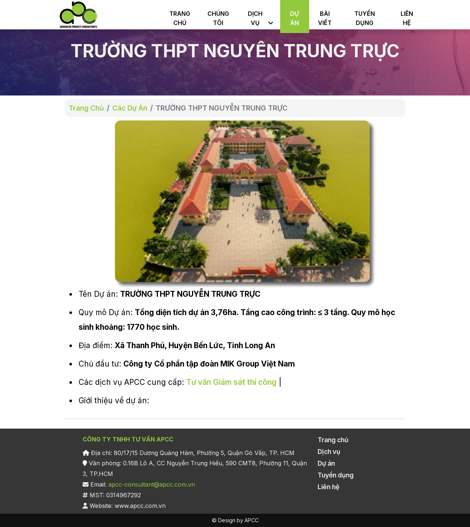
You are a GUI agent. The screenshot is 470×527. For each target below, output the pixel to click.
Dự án (326, 463)
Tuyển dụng (336, 475)
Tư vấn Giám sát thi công (231, 382)
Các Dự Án (129, 108)
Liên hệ (328, 487)
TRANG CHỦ (179, 18)
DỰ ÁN (294, 18)
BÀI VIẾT (325, 18)
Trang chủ (333, 440)
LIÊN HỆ (407, 18)
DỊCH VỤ (255, 18)
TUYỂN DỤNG (364, 18)
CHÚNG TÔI (218, 18)
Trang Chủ (86, 108)
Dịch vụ (329, 451)
